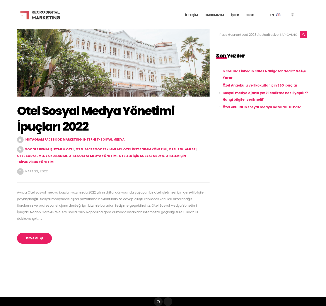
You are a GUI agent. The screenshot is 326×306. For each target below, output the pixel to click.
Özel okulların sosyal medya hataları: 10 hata (262, 107)
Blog (250, 15)
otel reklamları (182, 149)
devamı (34, 238)
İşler (235, 15)
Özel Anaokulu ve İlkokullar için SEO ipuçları (261, 85)
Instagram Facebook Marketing (53, 139)
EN (272, 15)
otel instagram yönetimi (145, 149)
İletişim (191, 15)
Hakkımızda (214, 15)
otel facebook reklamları (99, 149)
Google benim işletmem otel (49, 149)
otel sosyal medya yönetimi (92, 156)
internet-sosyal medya (104, 139)
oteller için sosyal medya (141, 156)
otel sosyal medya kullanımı (42, 156)
